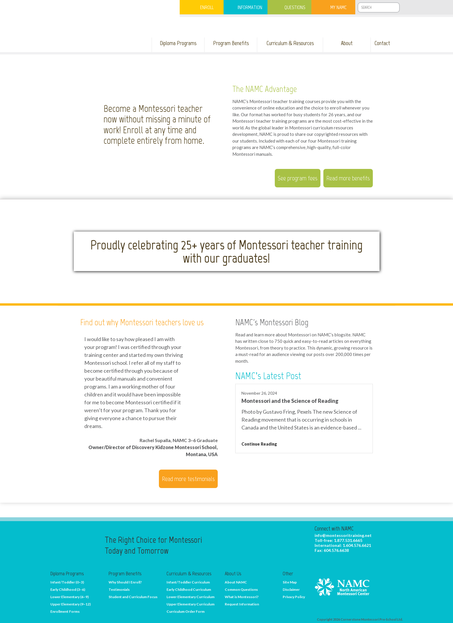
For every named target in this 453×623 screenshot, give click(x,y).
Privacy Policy (294, 597)
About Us (233, 573)
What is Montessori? (242, 597)
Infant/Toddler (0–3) (67, 582)
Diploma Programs (67, 573)
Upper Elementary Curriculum (191, 604)
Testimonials (119, 589)
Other (288, 573)
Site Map (290, 582)
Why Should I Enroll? (125, 582)
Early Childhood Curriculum (189, 589)
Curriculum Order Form (186, 611)
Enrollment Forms (65, 611)
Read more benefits (348, 178)
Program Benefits (125, 573)
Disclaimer (291, 589)
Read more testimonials (188, 479)
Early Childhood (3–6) (67, 589)
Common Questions (241, 589)
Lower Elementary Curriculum (191, 597)
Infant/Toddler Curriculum (188, 582)
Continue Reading (259, 443)
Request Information (242, 604)
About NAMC (236, 582)
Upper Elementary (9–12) (70, 604)
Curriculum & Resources (189, 573)
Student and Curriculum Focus (133, 597)
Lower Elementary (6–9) (69, 597)
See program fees (298, 178)
